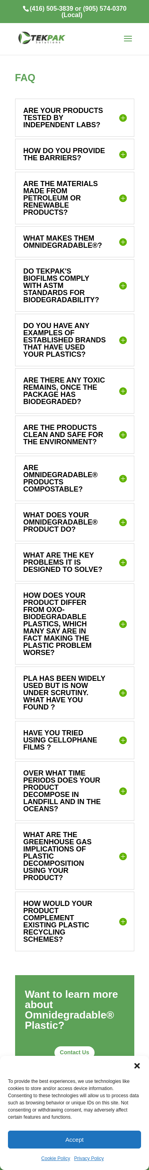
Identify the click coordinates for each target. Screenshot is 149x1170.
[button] (137, 1066)
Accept (75, 1139)
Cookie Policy (55, 1158)
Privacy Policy (89, 1158)
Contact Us (74, 1052)
